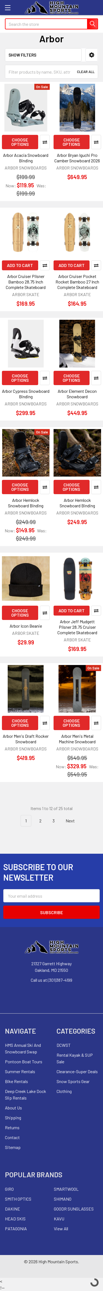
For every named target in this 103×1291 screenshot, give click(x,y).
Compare (45, 142)
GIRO (9, 1189)
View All (61, 1228)
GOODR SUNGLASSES (74, 1208)
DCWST (64, 1045)
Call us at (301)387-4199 (51, 980)
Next (73, 821)
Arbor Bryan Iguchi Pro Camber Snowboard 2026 (77, 157)
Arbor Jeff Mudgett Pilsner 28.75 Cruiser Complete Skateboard (77, 627)
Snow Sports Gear (73, 1081)
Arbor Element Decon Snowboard (77, 393)
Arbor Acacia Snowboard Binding (25, 157)
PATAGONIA (16, 1228)
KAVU (59, 1218)
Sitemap (13, 1147)
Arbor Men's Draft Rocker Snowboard (26, 738)
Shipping (13, 1117)
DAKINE (12, 1208)
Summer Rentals (20, 1071)
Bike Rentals (16, 1081)
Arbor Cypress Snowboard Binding (25, 393)
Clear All (85, 71)
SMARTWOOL (66, 1189)
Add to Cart (20, 265)
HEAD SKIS (15, 1218)
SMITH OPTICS (18, 1198)
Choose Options (20, 142)
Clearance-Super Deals (77, 1071)
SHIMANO (62, 1198)
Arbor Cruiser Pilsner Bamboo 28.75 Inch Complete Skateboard (26, 282)
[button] (91, 55)
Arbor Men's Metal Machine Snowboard (77, 738)
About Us (13, 1107)
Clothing (64, 1091)
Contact (12, 1137)
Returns (12, 1127)
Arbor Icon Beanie (26, 625)
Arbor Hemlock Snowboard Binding (25, 502)
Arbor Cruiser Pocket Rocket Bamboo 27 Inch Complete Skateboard (77, 282)
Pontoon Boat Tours (23, 1061)
